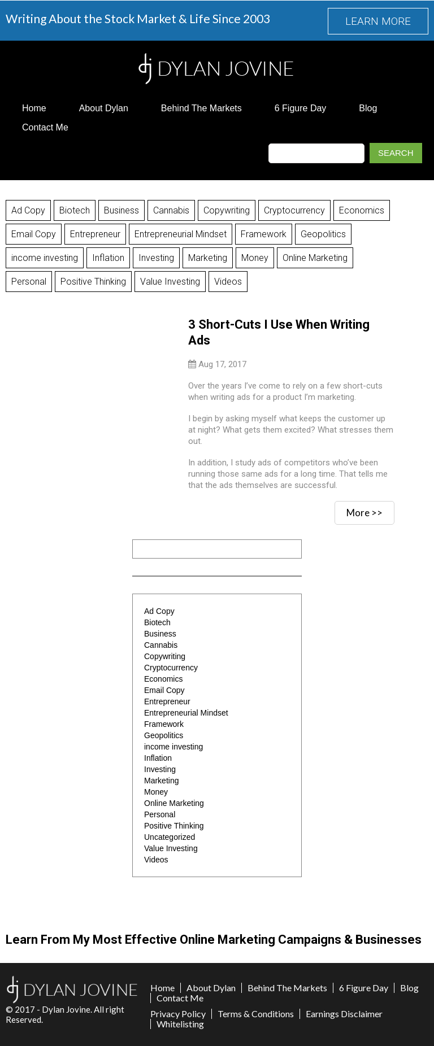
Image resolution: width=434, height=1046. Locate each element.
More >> (364, 512)
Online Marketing (315, 257)
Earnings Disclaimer (344, 1014)
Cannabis (171, 210)
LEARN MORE (378, 21)
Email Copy (33, 234)
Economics (361, 210)
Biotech (74, 210)
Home (34, 108)
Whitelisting (180, 1024)
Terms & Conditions (256, 1014)
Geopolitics (323, 234)
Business (121, 210)
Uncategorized (169, 837)
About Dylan (103, 108)
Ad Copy (28, 210)
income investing (44, 257)
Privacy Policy (178, 1014)
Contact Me (45, 127)
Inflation (108, 257)
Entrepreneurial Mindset (180, 234)
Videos (228, 281)
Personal (28, 281)
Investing (156, 257)
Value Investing (170, 281)
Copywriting (226, 210)
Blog (368, 108)
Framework (264, 234)
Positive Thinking (93, 281)
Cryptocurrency (294, 210)
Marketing (207, 257)
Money (254, 257)
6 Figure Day (301, 108)
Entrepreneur (95, 234)
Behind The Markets (201, 108)
